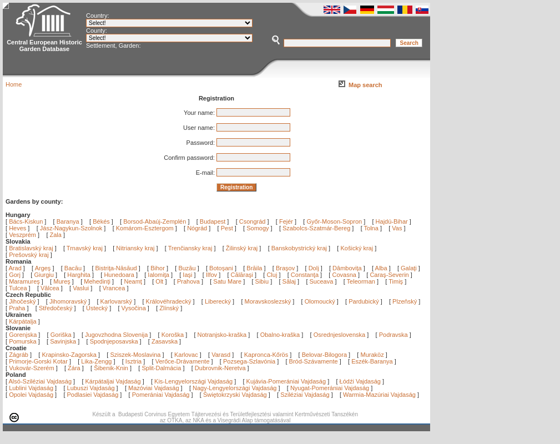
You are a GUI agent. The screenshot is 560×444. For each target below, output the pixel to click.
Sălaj (290, 281)
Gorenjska (23, 334)
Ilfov (212, 274)
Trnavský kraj (85, 248)
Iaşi (188, 274)
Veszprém (22, 234)
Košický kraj (356, 248)
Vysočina (134, 308)
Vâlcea (51, 288)
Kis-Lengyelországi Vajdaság (193, 381)
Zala (56, 234)
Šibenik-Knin (111, 368)
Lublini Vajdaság (31, 388)
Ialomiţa (159, 274)
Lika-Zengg (96, 361)
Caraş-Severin (390, 274)
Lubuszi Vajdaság (91, 388)
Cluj (272, 274)
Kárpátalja (23, 321)
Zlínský (169, 308)
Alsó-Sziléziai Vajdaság (40, 381)
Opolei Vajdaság (31, 394)
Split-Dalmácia (161, 368)
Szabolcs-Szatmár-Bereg (316, 228)
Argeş (44, 268)
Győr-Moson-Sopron (334, 221)
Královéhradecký (168, 301)
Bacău (73, 268)
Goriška (61, 334)
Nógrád (197, 228)
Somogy (257, 228)
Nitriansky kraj (135, 248)
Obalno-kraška (280, 334)
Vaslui (81, 288)
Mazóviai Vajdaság (153, 388)
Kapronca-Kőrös (266, 354)
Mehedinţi (98, 281)
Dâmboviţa (348, 268)
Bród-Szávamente (313, 361)
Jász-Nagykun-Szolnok (71, 228)
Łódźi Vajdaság (360, 381)
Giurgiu (45, 274)
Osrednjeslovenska (340, 334)
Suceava (322, 281)
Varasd (220, 354)
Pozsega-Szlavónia (249, 361)
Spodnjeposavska (114, 341)
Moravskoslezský (268, 301)
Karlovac (186, 354)
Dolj (315, 268)
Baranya (68, 221)
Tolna (371, 228)
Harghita (79, 274)
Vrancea (115, 288)
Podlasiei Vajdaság (93, 394)
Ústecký (97, 308)
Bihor (158, 268)
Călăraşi (243, 274)
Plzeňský (404, 301)
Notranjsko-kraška (222, 334)
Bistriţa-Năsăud (117, 268)
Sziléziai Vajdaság (304, 394)
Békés (101, 221)
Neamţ (133, 281)
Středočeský (56, 308)
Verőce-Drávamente (182, 361)
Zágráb (19, 354)
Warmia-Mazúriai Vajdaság (379, 394)
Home (14, 84)
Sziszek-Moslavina (135, 354)
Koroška (173, 334)
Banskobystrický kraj (299, 248)
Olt (160, 281)
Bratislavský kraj (31, 248)
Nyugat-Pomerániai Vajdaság (329, 388)
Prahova (189, 281)
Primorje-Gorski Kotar (38, 361)
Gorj (15, 274)
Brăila (255, 268)
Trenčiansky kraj (190, 248)
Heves (17, 228)
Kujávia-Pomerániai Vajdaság (286, 381)
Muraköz (372, 354)
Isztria (133, 361)
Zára (74, 368)
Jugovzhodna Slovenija (116, 334)
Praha (17, 308)
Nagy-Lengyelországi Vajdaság (234, 388)
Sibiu (263, 281)
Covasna (344, 274)
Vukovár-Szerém (31, 368)
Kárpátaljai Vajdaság (113, 381)
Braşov (286, 268)
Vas (397, 228)
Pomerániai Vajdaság (161, 394)
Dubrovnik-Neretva (220, 368)
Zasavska (165, 341)
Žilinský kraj (243, 248)
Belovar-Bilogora (324, 354)
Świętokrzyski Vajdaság (235, 394)
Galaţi (409, 268)
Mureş (62, 281)
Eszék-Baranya (372, 361)
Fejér (286, 221)
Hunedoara (120, 274)
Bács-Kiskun (26, 221)
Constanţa (305, 274)
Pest (227, 228)
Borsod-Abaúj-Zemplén (154, 221)
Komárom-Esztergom (145, 228)
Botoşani (222, 268)
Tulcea (19, 288)
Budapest (212, 221)
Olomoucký (320, 301)
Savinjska (63, 341)
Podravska (393, 334)
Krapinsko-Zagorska (69, 354)
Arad (16, 268)
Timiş (397, 281)
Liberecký (218, 301)
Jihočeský (22, 301)
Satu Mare (228, 281)
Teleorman (362, 281)
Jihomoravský (68, 301)
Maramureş (25, 281)
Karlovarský (116, 301)
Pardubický (364, 301)
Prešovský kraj (29, 254)
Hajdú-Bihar (392, 221)
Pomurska (23, 341)
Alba (382, 268)
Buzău (187, 268)
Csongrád (252, 221)
